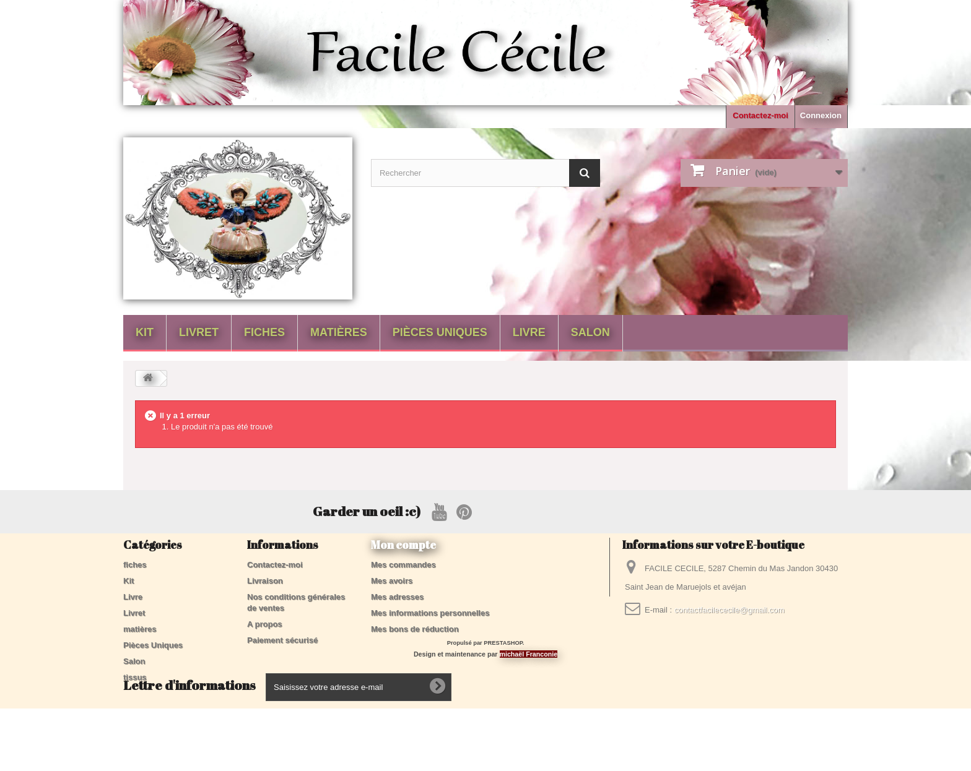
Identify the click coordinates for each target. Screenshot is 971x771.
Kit (145, 332)
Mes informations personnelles (430, 613)
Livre (529, 332)
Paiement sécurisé (282, 640)
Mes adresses (397, 596)
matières (338, 332)
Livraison (265, 580)
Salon (590, 332)
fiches (264, 332)
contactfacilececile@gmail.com (729, 609)
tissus (135, 677)
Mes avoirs (391, 580)
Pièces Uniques (440, 332)
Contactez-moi (760, 115)
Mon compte (403, 544)
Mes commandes (403, 564)
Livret (199, 332)
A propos (264, 624)
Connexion (821, 115)
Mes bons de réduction (415, 629)
